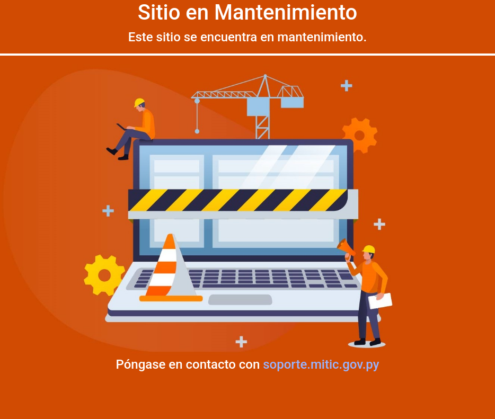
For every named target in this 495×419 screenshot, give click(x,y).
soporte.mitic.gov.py (321, 364)
